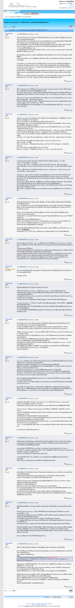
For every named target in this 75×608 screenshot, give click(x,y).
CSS (23, 606)
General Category (14, 22)
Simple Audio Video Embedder (39, 604)
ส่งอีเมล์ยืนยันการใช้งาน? (66, 8)
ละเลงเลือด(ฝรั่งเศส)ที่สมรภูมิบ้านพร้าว (39, 22)
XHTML (19, 606)
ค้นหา (37, 13)
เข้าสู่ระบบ (66, 3)
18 (10, 27)
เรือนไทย (6, 22)
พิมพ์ (71, 26)
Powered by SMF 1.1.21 (31, 603)
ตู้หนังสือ (33, 13)
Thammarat (8, 33)
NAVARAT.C (9, 266)
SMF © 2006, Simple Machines (45, 603)
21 (16, 27)
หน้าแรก (28, 13)
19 (12, 27)
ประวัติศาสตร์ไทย (24, 22)
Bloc (34, 606)
